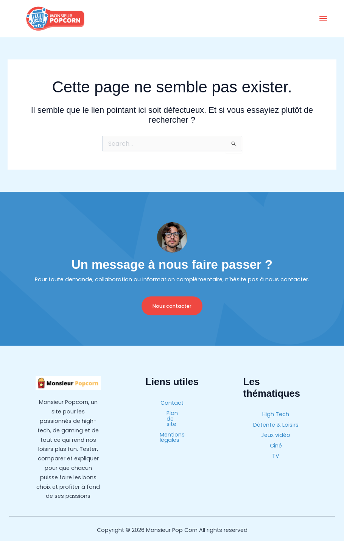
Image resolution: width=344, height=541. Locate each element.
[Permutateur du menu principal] (323, 18)
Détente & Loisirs (276, 424)
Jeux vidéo (275, 434)
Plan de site (172, 412)
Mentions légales (172, 422)
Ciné (276, 444)
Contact (172, 402)
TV (275, 454)
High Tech (275, 414)
